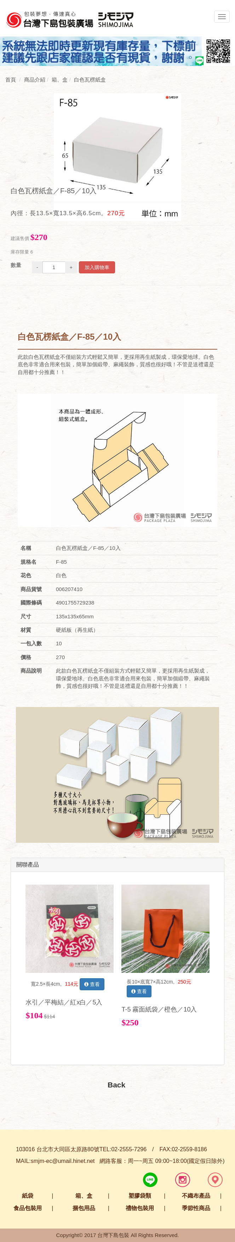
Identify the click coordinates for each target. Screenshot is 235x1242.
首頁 (10, 80)
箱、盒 (83, 1196)
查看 (92, 984)
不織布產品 (196, 1196)
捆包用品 (84, 1208)
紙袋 (27, 1196)
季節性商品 (196, 1208)
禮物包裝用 (140, 1208)
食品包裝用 (27, 1208)
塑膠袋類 (139, 1196)
